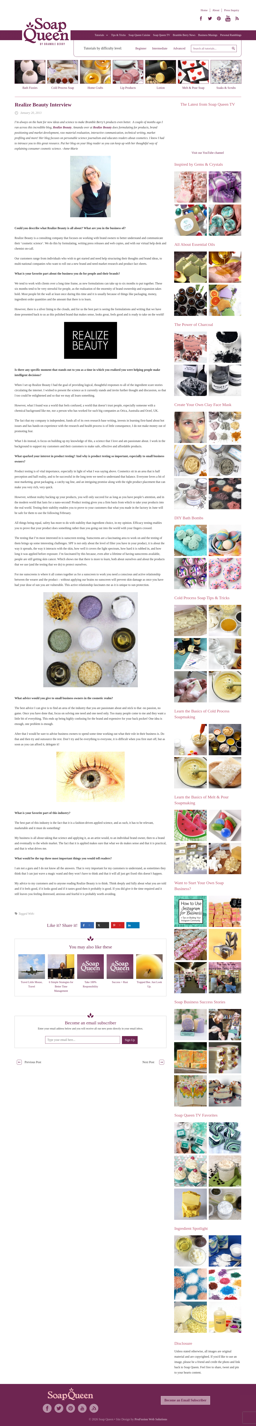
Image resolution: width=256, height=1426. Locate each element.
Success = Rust (120, 982)
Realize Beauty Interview (43, 105)
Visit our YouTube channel (208, 152)
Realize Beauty (62, 127)
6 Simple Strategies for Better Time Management (61, 987)
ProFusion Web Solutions (150, 1419)
